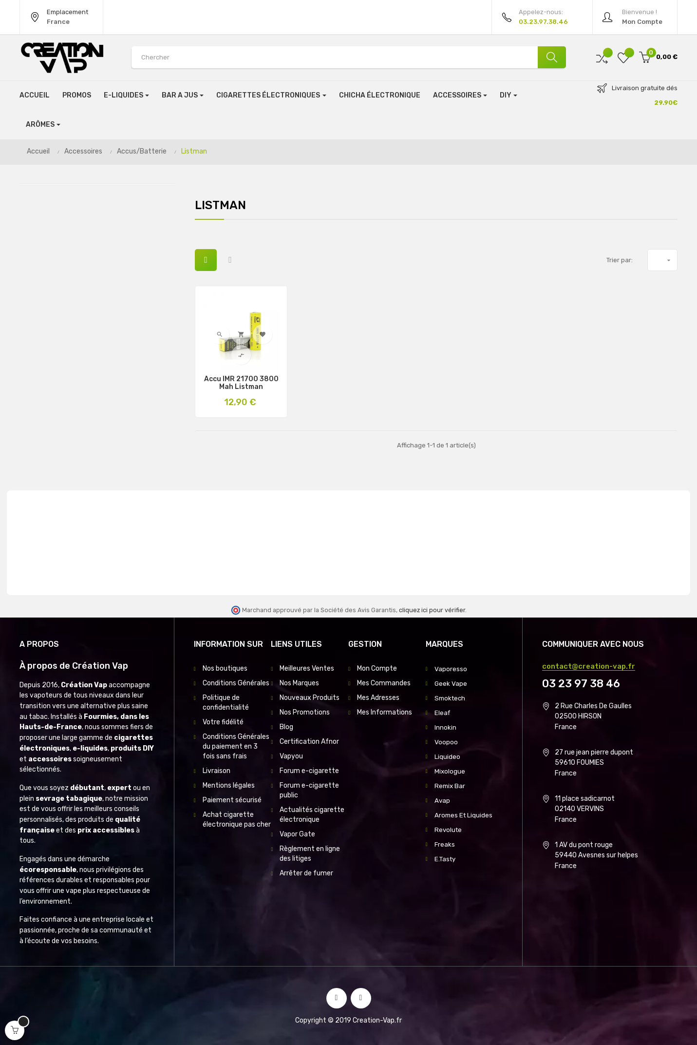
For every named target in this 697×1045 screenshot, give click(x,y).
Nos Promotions (305, 712)
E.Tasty (446, 858)
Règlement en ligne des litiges (310, 854)
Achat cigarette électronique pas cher (237, 820)
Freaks (444, 844)
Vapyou (291, 756)
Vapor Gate (297, 834)
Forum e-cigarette (309, 771)
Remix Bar (450, 785)
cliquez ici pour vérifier (432, 610)
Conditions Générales (236, 683)
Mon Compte (377, 668)
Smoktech (451, 698)
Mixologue (450, 771)
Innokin (445, 727)
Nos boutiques (225, 668)
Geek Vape (451, 683)
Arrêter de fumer (306, 873)
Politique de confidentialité (226, 703)
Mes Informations (384, 712)
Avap (442, 800)
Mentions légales (229, 785)
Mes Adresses (378, 698)
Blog (286, 727)
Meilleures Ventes (307, 668)
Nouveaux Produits (309, 698)
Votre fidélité (223, 722)
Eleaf (442, 712)
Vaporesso (450, 668)
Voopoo (446, 741)
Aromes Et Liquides (464, 815)
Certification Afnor (309, 741)
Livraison (216, 771)
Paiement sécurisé (232, 800)
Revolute (448, 829)
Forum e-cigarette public (309, 790)
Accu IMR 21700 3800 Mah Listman (241, 383)
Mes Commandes (384, 683)
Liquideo (447, 756)
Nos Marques (299, 683)
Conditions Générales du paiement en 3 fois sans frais (236, 746)
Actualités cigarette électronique (312, 815)
